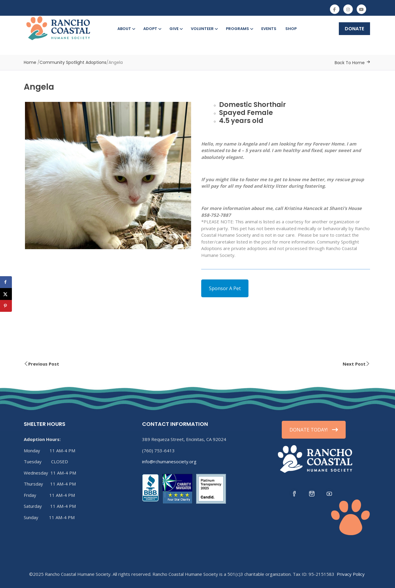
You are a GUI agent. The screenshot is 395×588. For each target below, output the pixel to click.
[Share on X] (6, 294)
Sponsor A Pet (225, 288)
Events (268, 28)
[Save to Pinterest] (6, 306)
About (125, 28)
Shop (291, 28)
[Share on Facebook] (6, 282)
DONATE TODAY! (313, 429)
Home (30, 62)
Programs (239, 28)
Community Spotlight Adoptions (73, 62)
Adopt (151, 28)
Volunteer (204, 28)
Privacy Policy (351, 574)
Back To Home (350, 63)
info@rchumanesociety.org (169, 461)
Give (175, 28)
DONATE (354, 28)
